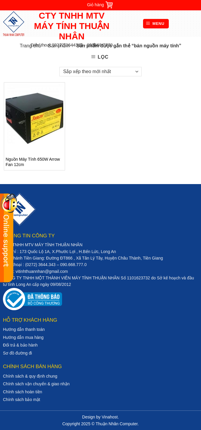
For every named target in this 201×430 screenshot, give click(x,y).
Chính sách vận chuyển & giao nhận (36, 383)
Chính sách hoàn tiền (22, 391)
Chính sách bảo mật (21, 399)
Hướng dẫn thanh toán (24, 329)
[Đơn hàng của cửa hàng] (100, 71)
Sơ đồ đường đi (17, 353)
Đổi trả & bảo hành (20, 345)
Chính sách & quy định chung (30, 376)
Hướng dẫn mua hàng (23, 337)
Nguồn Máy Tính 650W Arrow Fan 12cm (33, 162)
